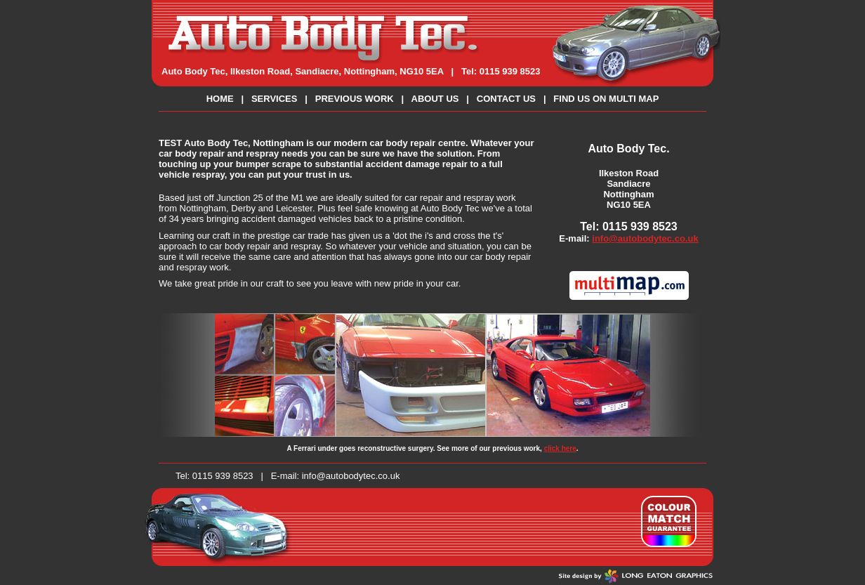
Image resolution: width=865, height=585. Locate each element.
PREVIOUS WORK (354, 98)
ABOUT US (435, 98)
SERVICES (274, 98)
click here (560, 448)
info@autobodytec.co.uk (645, 238)
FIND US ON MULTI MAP (606, 98)
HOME (220, 98)
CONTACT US (506, 98)
